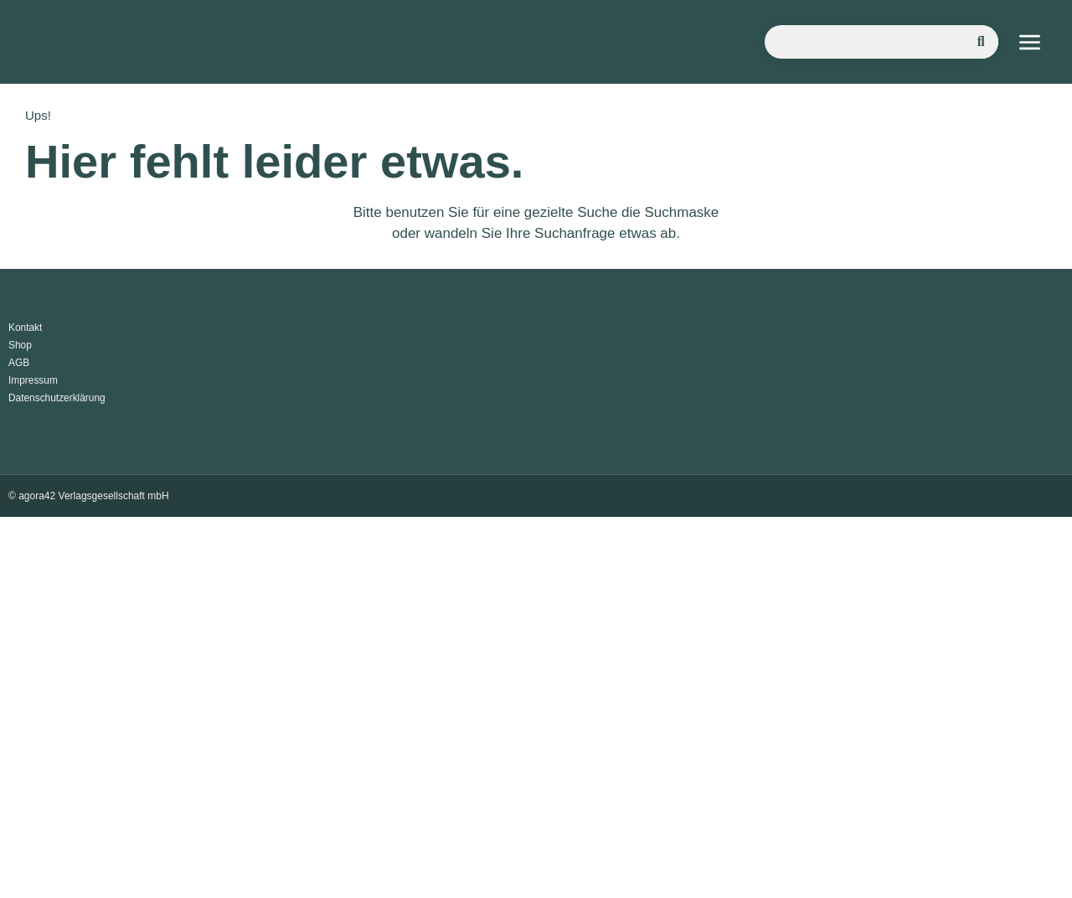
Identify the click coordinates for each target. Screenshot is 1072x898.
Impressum (33, 380)
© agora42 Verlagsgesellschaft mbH (88, 496)
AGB (18, 363)
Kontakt (25, 327)
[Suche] (981, 42)
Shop (20, 345)
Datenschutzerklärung (57, 398)
